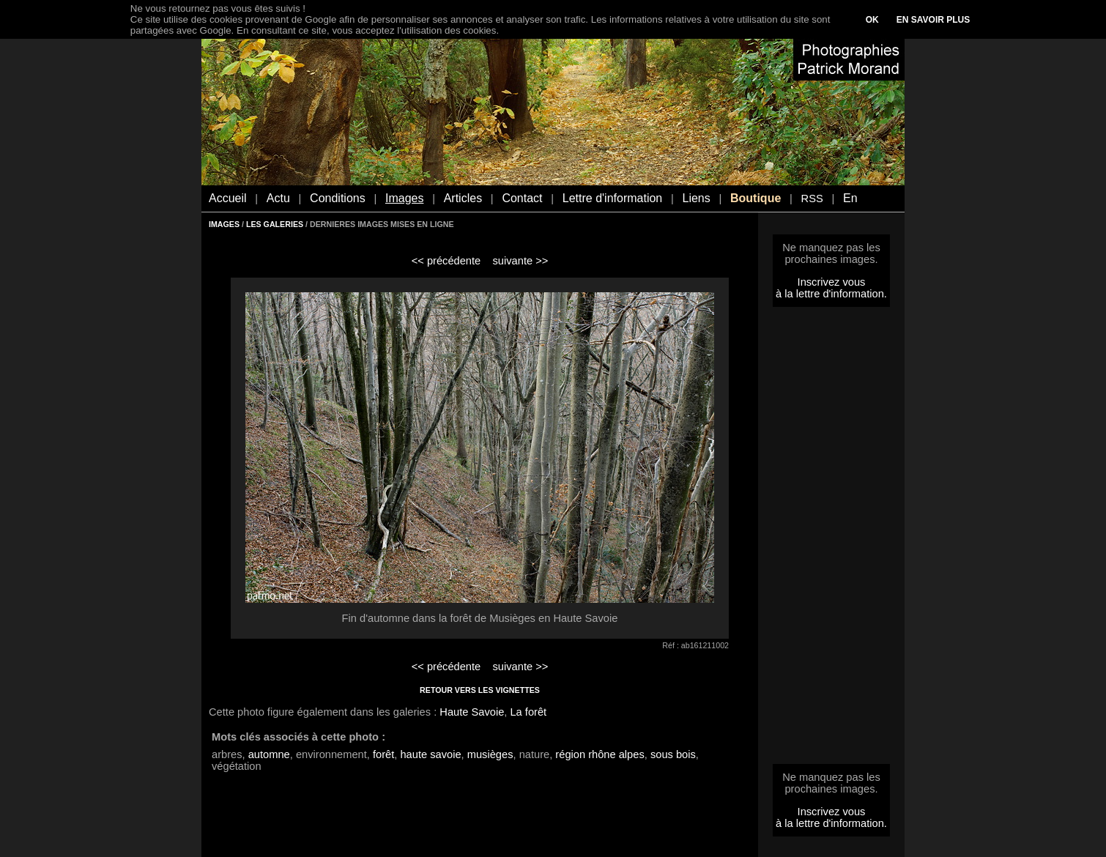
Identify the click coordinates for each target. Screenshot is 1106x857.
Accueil (228, 198)
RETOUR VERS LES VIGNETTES (480, 690)
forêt (383, 754)
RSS (812, 198)
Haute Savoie (471, 712)
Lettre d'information (612, 198)
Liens (696, 198)
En (850, 198)
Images (404, 198)
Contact (522, 198)
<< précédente (446, 261)
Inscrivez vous (832, 282)
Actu (278, 198)
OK (872, 20)
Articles (463, 198)
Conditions (337, 198)
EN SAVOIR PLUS (933, 20)
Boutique (755, 198)
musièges (490, 754)
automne (269, 754)
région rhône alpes (599, 754)
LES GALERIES (274, 224)
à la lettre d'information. (831, 294)
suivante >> (521, 261)
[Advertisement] (831, 540)
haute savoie (430, 754)
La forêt (528, 712)
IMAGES (224, 224)
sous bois (673, 754)
